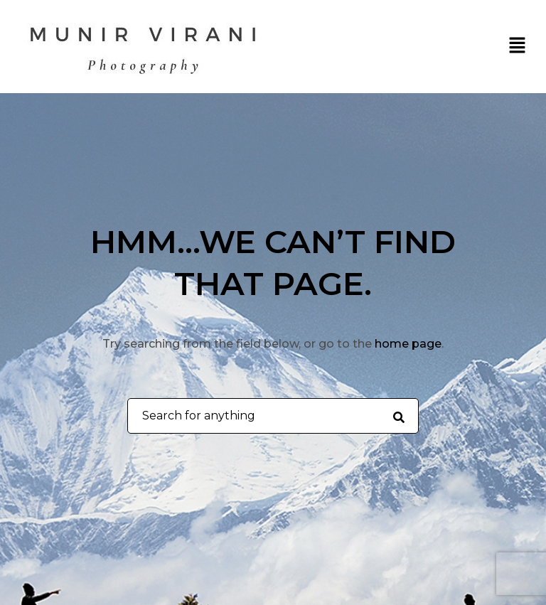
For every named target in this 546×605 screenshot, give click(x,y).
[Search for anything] (398, 416)
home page (408, 343)
